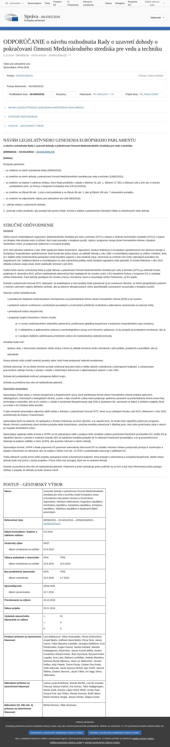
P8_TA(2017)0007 (149, 94)
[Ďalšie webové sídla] (154, 3)
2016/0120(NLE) (24, 75)
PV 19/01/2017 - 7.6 (103, 94)
